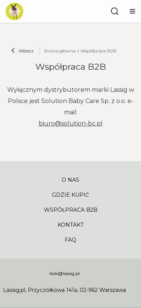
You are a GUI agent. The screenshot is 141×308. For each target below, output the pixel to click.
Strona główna (60, 51)
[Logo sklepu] (14, 11)
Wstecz (22, 51)
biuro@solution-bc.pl (71, 123)
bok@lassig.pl (65, 273)
